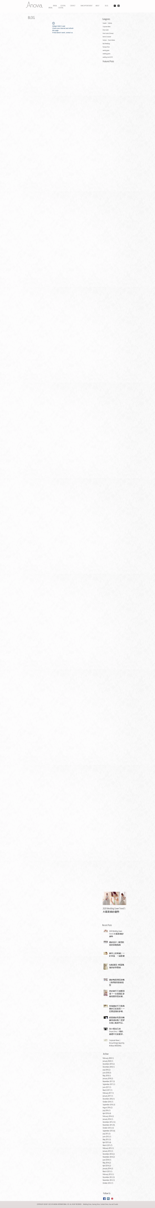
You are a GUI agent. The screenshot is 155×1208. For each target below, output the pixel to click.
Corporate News (106, 26)
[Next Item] (123, 898)
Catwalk (104, 23)
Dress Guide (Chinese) (108, 33)
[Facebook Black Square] (115, 6)
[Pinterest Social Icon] (112, 1198)
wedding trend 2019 (108, 57)
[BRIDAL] (55, 5)
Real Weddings (106, 43)
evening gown (106, 50)
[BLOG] (106, 5)
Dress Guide (105, 30)
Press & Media (111, 40)
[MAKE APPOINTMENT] (86, 5)
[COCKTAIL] (61, 7)
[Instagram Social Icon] (108, 1198)
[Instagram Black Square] (119, 6)
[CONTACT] (72, 5)
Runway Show (106, 47)
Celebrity (110, 23)
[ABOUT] (97, 5)
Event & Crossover (107, 37)
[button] (35, 17)
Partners (105, 40)
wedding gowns (106, 54)
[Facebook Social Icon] (104, 1198)
